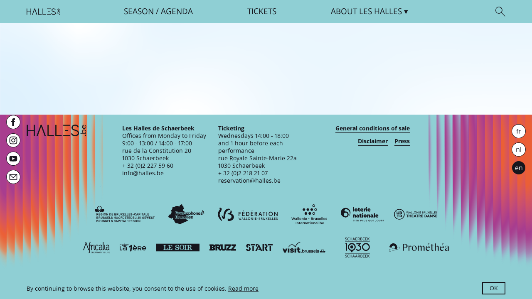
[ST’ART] (259, 247)
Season (139, 11)
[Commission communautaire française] (186, 214)
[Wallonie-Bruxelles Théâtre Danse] (415, 214)
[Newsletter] (13, 177)
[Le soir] (178, 247)
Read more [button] (243, 288)
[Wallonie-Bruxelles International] (309, 214)
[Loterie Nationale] (362, 214)
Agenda (177, 11)
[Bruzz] (222, 247)
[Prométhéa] (419, 247)
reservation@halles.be (249, 180)
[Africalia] (96, 247)
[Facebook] (13, 122)
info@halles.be (143, 173)
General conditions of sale (372, 128)
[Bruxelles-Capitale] (125, 214)
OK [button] (494, 288)
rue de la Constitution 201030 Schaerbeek (156, 154)
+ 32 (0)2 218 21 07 (243, 173)
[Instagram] (13, 140)
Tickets (261, 11)
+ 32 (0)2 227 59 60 (147, 165)
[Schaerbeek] (357, 247)
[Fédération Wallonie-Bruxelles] (248, 214)
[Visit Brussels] (304, 247)
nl (519, 149)
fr (518, 131)
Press (402, 141)
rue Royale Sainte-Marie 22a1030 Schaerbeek (257, 161)
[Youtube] (13, 158)
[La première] (133, 247)
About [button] (366, 11)
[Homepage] (43, 11)
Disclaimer (373, 141)
